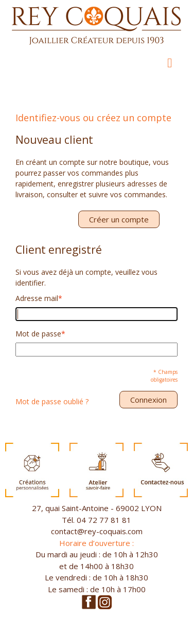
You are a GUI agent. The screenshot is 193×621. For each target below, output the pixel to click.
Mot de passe (38, 333)
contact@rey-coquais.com (97, 531)
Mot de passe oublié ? (52, 401)
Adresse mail (36, 298)
